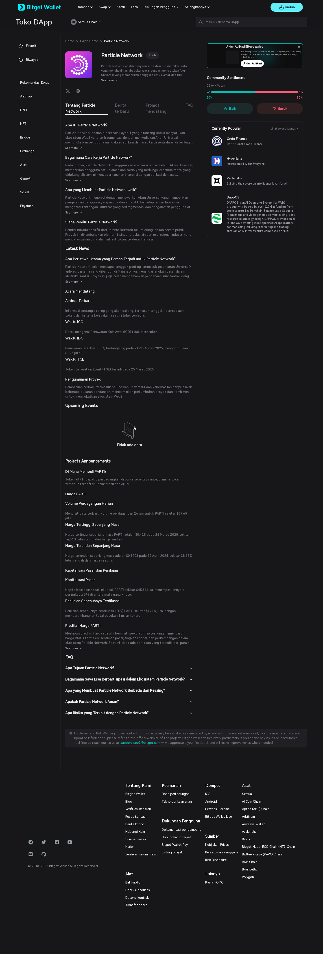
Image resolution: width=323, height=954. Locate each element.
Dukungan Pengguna (159, 7)
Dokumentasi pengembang (181, 829)
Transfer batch (136, 905)
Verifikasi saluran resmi (141, 854)
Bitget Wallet (135, 794)
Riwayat (28, 59)
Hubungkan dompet (176, 837)
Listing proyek (172, 852)
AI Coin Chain (251, 801)
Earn (134, 7)
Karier (129, 846)
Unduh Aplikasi (264, 63)
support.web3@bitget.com (140, 743)
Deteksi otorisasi (138, 890)
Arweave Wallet (253, 824)
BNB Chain (249, 862)
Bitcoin (247, 839)
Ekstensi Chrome (217, 809)
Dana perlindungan (176, 794)
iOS (207, 794)
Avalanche (249, 831)
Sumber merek (135, 839)
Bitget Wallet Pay (175, 844)
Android (211, 801)
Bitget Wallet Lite (218, 816)
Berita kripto (134, 824)
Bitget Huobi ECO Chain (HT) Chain (268, 846)
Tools (152, 55)
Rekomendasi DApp (34, 82)
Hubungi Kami (135, 831)
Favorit (27, 45)
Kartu (121, 7)
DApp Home (89, 41)
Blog (128, 801)
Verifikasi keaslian (138, 809)
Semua (247, 794)
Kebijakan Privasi (217, 844)
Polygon (248, 877)
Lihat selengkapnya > (284, 128)
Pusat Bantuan (136, 816)
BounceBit (249, 869)
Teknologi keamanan (177, 801)
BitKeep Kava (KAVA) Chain (262, 854)
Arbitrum (248, 816)
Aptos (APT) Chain (255, 809)
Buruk (279, 108)
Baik (230, 108)
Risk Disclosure (216, 860)
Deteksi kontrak (137, 897)
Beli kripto (132, 882)
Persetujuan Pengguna (221, 852)
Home (69, 41)
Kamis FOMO (214, 882)
